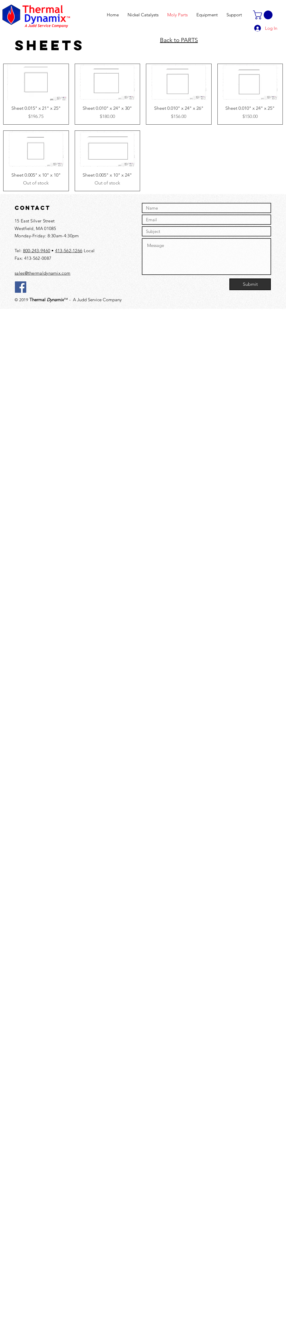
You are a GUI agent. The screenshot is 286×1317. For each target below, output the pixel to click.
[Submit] (250, 284)
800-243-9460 (36, 250)
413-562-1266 (69, 250)
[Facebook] (20, 287)
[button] (264, 15)
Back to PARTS (179, 39)
